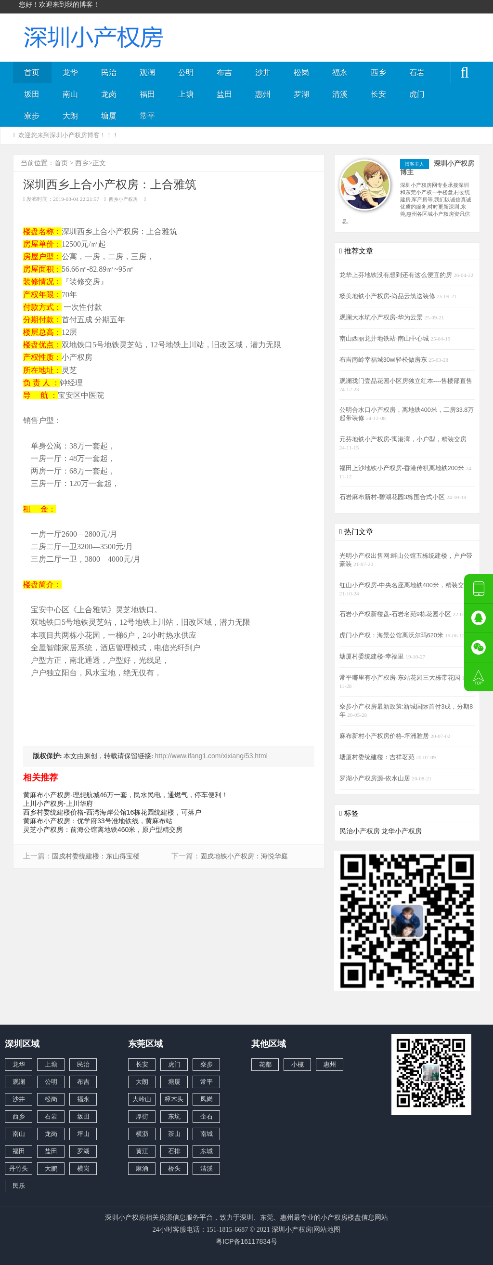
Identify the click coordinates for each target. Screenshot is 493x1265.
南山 (70, 94)
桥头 (174, 1168)
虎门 (417, 94)
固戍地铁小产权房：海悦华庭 (244, 856)
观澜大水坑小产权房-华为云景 (382, 317)
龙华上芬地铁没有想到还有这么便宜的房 (396, 275)
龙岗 (109, 94)
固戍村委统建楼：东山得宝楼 (96, 856)
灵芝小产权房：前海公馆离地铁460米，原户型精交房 (102, 829)
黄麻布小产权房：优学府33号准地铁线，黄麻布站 (97, 821)
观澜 (147, 72)
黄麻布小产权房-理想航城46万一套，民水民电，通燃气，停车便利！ (125, 795)
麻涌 (142, 1168)
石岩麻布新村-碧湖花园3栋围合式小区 (393, 497)
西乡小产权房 (123, 199)
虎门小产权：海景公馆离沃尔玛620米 (392, 635)
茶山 (174, 1133)
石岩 (417, 72)
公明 (186, 72)
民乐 (19, 1185)
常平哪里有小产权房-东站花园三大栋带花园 (400, 677)
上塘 (186, 94)
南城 (206, 1133)
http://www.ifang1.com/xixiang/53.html (211, 756)
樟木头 (174, 1099)
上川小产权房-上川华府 (58, 803)
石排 (174, 1151)
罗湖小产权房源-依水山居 (375, 778)
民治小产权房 (359, 831)
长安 (378, 94)
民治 (109, 72)
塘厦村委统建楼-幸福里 (372, 656)
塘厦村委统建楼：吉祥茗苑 (377, 757)
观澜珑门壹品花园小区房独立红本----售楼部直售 (406, 381)
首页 (31, 72)
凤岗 (206, 1099)
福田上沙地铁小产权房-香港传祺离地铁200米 (402, 468)
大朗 (70, 116)
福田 (147, 94)
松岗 (301, 72)
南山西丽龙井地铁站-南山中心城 (385, 338)
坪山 (83, 1133)
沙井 (263, 72)
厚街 (142, 1116)
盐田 (224, 94)
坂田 (31, 94)
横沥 (142, 1133)
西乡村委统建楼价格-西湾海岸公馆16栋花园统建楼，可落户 (112, 812)
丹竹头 (18, 1168)
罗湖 (301, 94)
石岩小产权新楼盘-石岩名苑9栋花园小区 (396, 614)
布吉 (224, 72)
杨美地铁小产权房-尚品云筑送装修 (388, 296)
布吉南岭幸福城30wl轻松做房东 (383, 359)
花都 (265, 1064)
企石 (206, 1116)
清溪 (340, 94)
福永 (340, 72)
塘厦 (109, 116)
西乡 (378, 72)
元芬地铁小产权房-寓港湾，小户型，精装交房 (403, 439)
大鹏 (51, 1168)
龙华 (70, 72)
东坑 (174, 1116)
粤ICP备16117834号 (246, 1241)
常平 (147, 116)
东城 (206, 1151)
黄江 (142, 1151)
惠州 (263, 94)
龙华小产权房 (401, 831)
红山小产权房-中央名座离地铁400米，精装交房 (404, 585)
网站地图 (326, 1229)
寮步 (31, 116)
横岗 (83, 1168)
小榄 (297, 1064)
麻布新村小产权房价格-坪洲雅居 (385, 736)
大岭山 (141, 1099)
